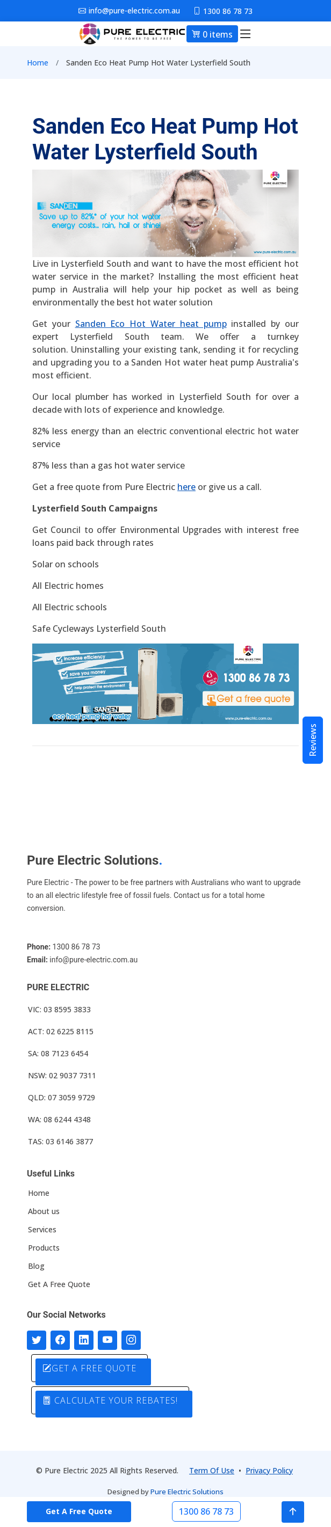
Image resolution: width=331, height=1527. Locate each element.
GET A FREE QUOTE (89, 1368)
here (186, 487)
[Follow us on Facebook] (60, 1340)
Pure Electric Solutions (187, 1491)
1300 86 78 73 (206, 1511)
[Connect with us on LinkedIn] (83, 1340)
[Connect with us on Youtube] (107, 1340)
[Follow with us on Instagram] (131, 1340)
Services (42, 1229)
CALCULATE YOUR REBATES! (110, 1400)
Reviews (313, 740)
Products (44, 1248)
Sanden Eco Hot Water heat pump (151, 324)
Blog (36, 1266)
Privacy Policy (269, 1470)
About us (44, 1211)
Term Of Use (211, 1470)
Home (37, 62)
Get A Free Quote (59, 1284)
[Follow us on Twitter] (36, 1340)
